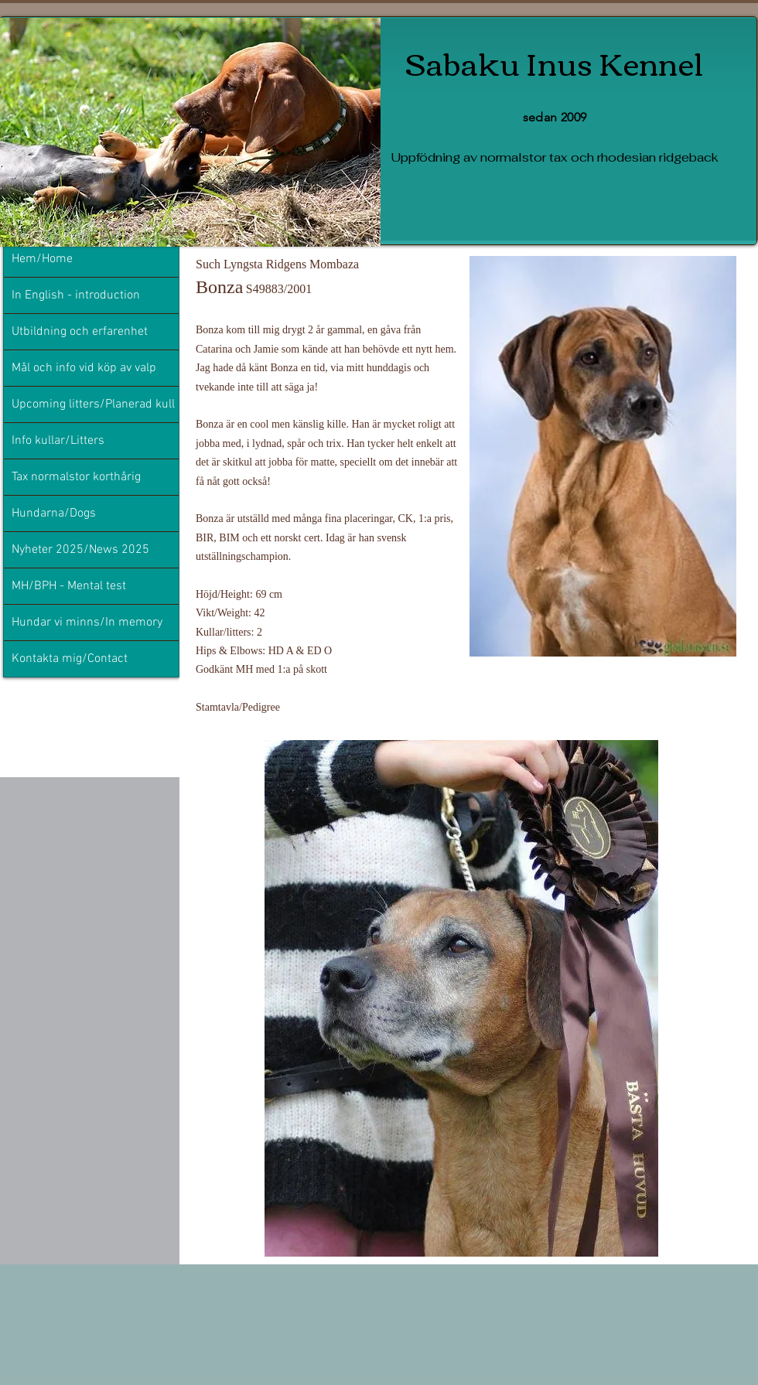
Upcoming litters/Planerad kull (93, 404)
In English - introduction (76, 295)
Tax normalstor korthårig (76, 477)
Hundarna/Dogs (54, 513)
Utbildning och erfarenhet (80, 331)
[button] (461, 998)
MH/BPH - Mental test (69, 586)
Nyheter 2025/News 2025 (80, 550)
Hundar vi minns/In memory (87, 622)
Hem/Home (42, 259)
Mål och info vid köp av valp (84, 368)
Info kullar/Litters (58, 441)
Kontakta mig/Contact (70, 659)
